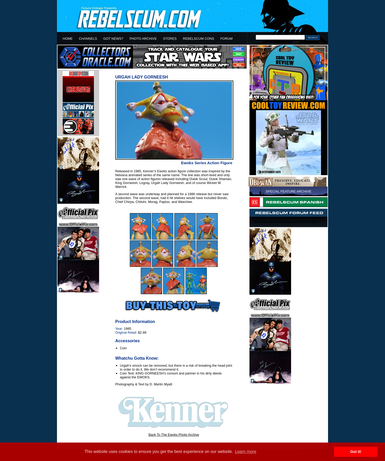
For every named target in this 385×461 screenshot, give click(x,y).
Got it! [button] (355, 452)
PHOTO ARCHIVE (143, 39)
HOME (68, 39)
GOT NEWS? (113, 39)
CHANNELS (88, 39)
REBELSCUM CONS (198, 39)
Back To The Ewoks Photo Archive (174, 435)
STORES (170, 39)
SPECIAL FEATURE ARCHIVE (288, 191)
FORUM (226, 39)
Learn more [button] (245, 451)
